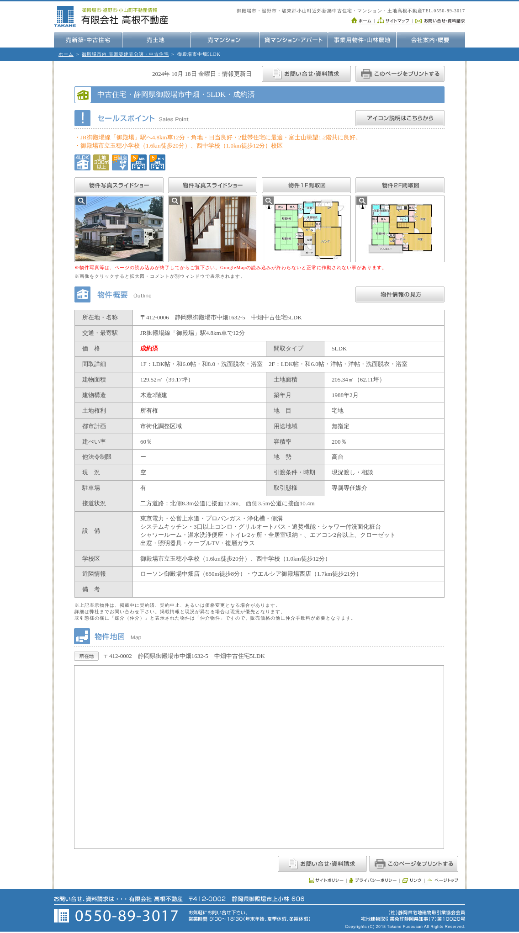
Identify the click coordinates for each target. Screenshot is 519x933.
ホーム (66, 54)
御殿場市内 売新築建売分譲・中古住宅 (125, 54)
